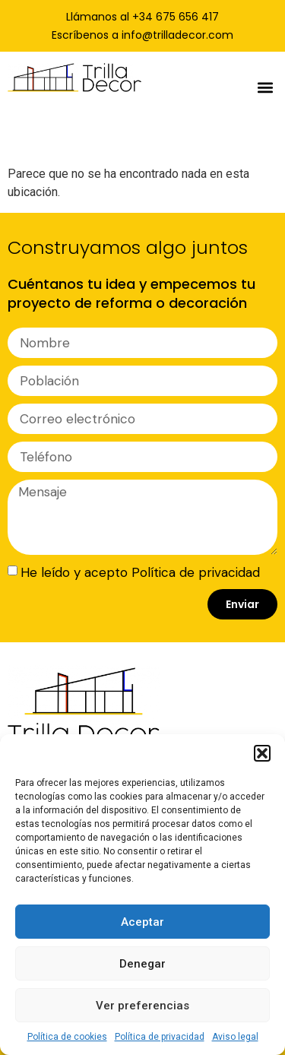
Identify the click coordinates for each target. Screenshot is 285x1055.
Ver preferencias (142, 1005)
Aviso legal (235, 1036)
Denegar (142, 964)
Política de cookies (67, 1036)
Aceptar (142, 922)
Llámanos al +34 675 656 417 (142, 16)
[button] (262, 753)
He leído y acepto (140, 571)
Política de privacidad (159, 1036)
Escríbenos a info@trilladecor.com (142, 35)
